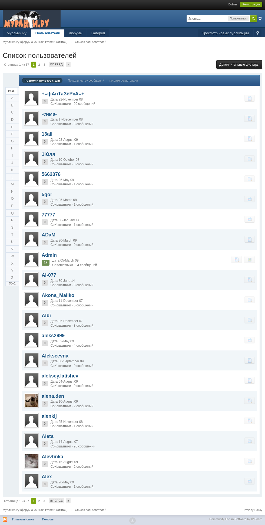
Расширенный (260, 18)
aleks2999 (53, 335)
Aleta (48, 436)
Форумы (75, 33)
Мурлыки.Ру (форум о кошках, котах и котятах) (35, 509)
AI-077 (49, 275)
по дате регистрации (124, 80)
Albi (46, 315)
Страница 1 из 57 (16, 64)
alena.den (53, 396)
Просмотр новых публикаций (225, 33)
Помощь (48, 519)
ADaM (48, 235)
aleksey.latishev (60, 376)
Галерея (98, 33)
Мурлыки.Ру (17, 33)
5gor (47, 194)
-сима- (49, 114)
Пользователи (47, 33)
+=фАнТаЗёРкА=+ (63, 93)
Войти (232, 4)
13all (47, 134)
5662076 (51, 174)
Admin (49, 255)
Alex (47, 476)
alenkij (49, 416)
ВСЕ (11, 91)
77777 (48, 215)
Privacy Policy (253, 509)
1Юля (48, 154)
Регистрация (251, 4)
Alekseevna (55, 356)
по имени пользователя (42, 80)
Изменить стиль (23, 519)
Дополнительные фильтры (239, 64)
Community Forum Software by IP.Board (235, 519)
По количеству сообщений (86, 80)
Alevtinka (52, 456)
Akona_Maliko (58, 295)
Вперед (56, 64)
